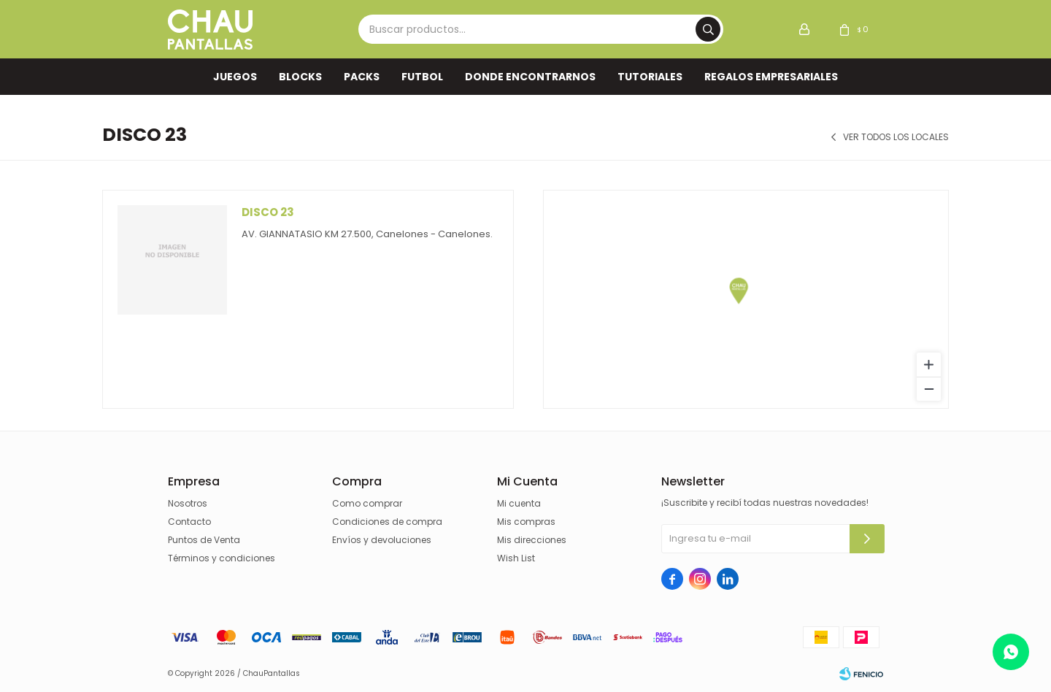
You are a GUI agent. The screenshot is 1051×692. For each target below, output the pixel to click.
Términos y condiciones (221, 558)
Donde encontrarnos (530, 76)
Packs (362, 76)
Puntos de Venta (204, 540)
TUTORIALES (649, 76)
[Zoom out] (929, 389)
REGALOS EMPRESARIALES (771, 76)
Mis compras (526, 521)
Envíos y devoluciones (381, 540)
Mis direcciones (531, 540)
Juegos (235, 76)
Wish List (516, 558)
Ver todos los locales (896, 137)
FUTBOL (422, 76)
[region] (746, 299)
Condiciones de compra (387, 521)
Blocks (300, 76)
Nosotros (187, 503)
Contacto (189, 521)
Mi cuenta (519, 503)
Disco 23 (268, 212)
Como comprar (367, 503)
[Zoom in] (929, 365)
